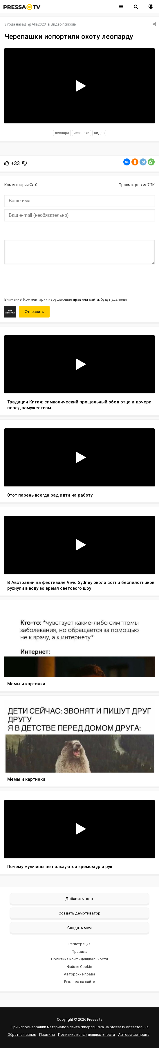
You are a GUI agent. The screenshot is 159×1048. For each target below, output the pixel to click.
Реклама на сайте (79, 982)
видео (99, 133)
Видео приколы (64, 24)
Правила (79, 951)
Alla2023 (39, 24)
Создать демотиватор (79, 913)
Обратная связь (22, 1034)
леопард (62, 133)
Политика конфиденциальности (79, 959)
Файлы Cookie (79, 966)
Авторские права (79, 974)
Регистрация (79, 944)
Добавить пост (79, 898)
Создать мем (79, 927)
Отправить (34, 311)
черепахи (81, 133)
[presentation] (48, 280)
